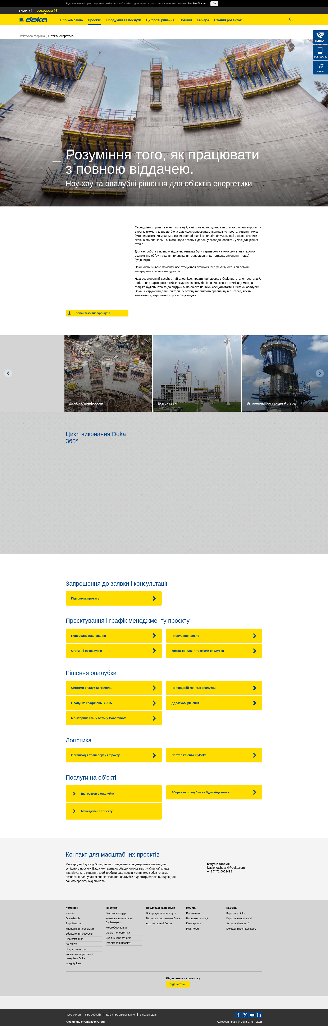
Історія (70, 913)
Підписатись (177, 984)
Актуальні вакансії (237, 923)
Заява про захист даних (120, 1014)
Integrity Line (73, 963)
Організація (73, 918)
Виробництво (74, 923)
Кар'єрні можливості (239, 918)
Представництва (76, 949)
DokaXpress (193, 923)
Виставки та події (197, 918)
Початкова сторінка (32, 36)
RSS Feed (192, 928)
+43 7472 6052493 (219, 871)
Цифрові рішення (160, 20)
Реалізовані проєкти (118, 942)
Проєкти (94, 20)
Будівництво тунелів (118, 937)
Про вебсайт (93, 1014)
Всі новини (193, 913)
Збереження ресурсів (79, 933)
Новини (185, 20)
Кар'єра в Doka (235, 913)
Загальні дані (148, 1014)
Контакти (71, 943)
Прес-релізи (73, 1014)
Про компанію (71, 20)
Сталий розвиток (228, 20)
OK (214, 3)
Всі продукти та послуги (161, 913)
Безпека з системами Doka (163, 918)
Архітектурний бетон (159, 923)
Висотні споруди (116, 913)
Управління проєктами (80, 928)
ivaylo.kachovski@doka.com (226, 867)
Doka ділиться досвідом (241, 928)
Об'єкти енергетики (118, 932)
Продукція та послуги (123, 20)
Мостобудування (116, 927)
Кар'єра (203, 20)
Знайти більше (197, 3)
